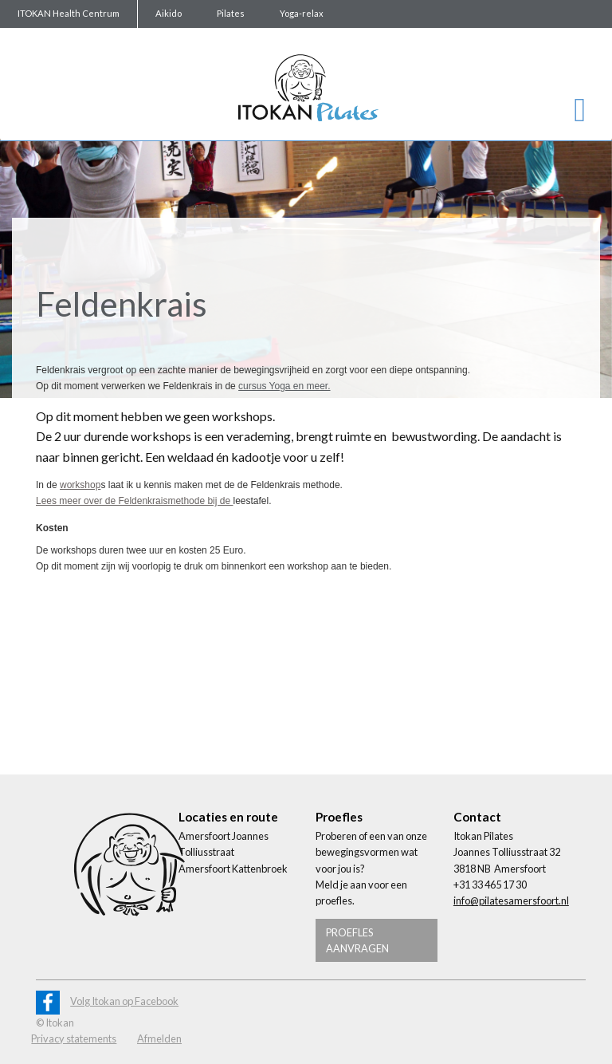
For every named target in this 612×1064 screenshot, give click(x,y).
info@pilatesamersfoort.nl (511, 900)
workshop (80, 485)
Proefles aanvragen (357, 940)
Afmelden (159, 1038)
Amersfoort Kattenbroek (233, 868)
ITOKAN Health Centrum (69, 13)
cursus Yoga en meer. (284, 386)
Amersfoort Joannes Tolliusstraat (223, 844)
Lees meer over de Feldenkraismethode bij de (134, 500)
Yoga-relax (302, 13)
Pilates (231, 13)
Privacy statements (73, 1038)
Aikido (168, 13)
